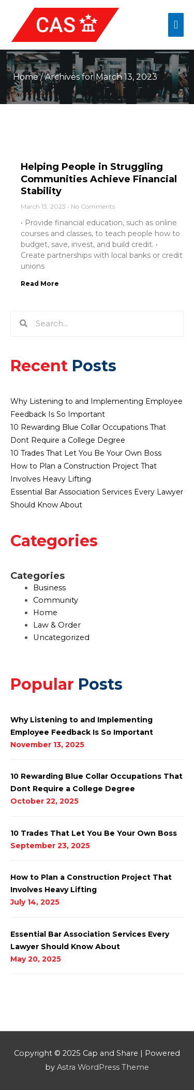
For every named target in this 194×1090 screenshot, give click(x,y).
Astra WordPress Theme (103, 1067)
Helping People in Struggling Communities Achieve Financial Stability (99, 179)
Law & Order (57, 625)
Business (49, 587)
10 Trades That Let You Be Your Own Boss (85, 453)
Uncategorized (61, 637)
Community (55, 600)
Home (25, 77)
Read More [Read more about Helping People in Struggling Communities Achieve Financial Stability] (40, 283)
